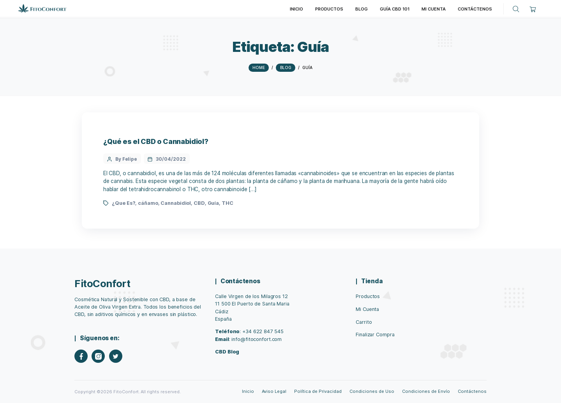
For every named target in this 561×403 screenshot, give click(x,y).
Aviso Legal (274, 391)
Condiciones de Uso (371, 391)
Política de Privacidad (317, 391)
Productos (368, 296)
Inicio (248, 391)
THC (227, 203)
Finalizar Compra (375, 334)
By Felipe (126, 159)
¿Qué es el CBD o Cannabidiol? (155, 141)
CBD (199, 203)
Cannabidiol (176, 203)
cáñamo (148, 203)
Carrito (364, 322)
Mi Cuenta (367, 309)
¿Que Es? (123, 203)
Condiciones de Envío (426, 391)
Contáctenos (472, 391)
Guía (213, 203)
